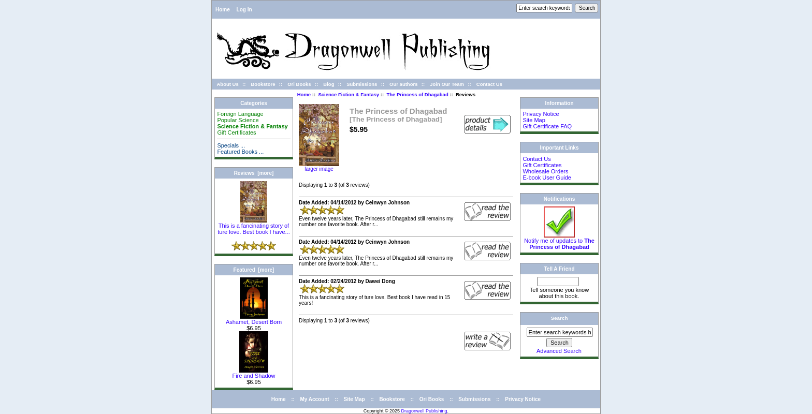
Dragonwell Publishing (424, 410)
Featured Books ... (240, 152)
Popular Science (237, 120)
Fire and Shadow (253, 373)
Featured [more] (254, 270)
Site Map (534, 120)
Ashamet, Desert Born (254, 319)
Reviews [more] (254, 173)
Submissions (361, 84)
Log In (244, 9)
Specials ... (231, 145)
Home (222, 9)
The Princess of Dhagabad (417, 94)
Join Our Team (447, 84)
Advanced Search (559, 351)
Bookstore (263, 84)
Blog (328, 84)
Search (559, 318)
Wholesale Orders (545, 171)
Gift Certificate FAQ (547, 126)
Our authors (403, 84)
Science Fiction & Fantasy (348, 94)
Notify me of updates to (559, 241)
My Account (314, 399)
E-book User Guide (547, 177)
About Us (228, 84)
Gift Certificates (236, 132)
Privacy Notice (541, 114)
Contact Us (489, 84)
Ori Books (299, 84)
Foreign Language (240, 114)
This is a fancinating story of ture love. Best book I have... (253, 226)
